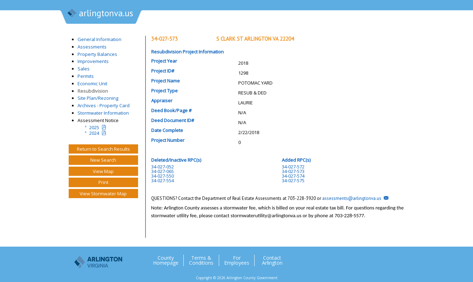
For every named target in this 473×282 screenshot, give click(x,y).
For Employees (236, 260)
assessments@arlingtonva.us (351, 198)
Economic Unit (92, 83)
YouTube (395, 257)
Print (103, 182)
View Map (103, 171)
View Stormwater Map (103, 193)
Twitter (353, 257)
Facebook (367, 257)
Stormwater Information (103, 113)
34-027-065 (162, 171)
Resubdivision (93, 91)
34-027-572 (293, 166)
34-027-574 (293, 176)
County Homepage (165, 260)
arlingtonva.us (100, 14)
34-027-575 (293, 180)
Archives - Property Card (104, 105)
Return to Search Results (103, 149)
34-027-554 (162, 180)
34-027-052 (162, 166)
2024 (94, 133)
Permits (86, 76)
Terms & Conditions (201, 260)
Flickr (381, 257)
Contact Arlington (272, 260)
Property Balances (97, 54)
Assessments (92, 47)
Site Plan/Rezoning (98, 98)
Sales (84, 68)
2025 (94, 127)
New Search (103, 160)
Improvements (93, 61)
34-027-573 (293, 171)
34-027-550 (162, 176)
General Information (99, 39)
